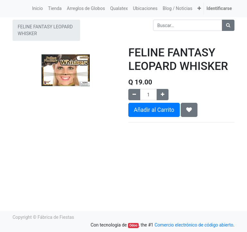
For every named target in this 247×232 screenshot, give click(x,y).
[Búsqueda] (228, 25)
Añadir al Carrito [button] (154, 110)
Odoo (133, 225)
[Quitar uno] (134, 94)
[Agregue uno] (163, 94)
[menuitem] (38, 9)
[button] (199, 9)
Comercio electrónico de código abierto (193, 224)
